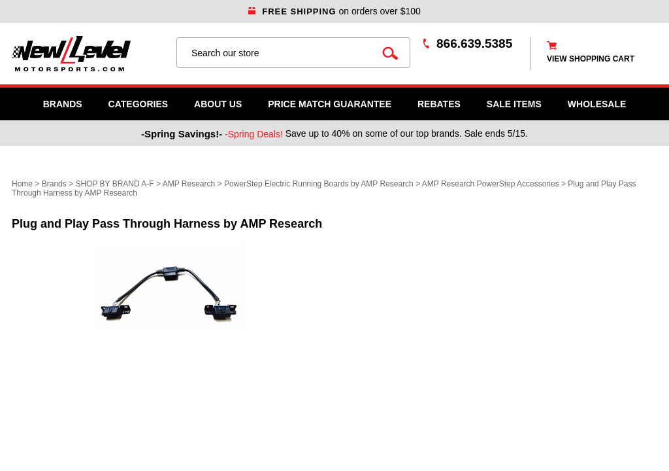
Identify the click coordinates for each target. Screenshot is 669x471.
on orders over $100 (334, 11)
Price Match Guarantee (329, 104)
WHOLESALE (597, 104)
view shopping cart (590, 58)
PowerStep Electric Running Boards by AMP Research (319, 183)
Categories (138, 104)
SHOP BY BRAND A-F (114, 183)
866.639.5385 (474, 43)
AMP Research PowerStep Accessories (490, 183)
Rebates (439, 104)
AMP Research (189, 183)
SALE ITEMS (514, 104)
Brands (62, 104)
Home (22, 183)
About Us (218, 104)
